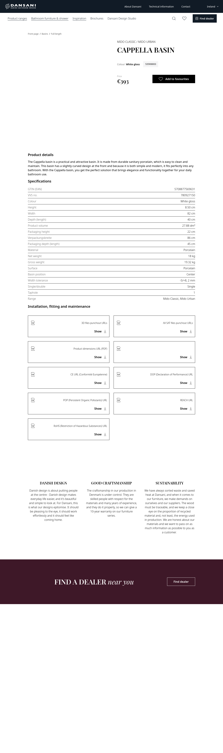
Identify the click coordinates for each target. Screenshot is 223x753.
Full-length (56, 33)
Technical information (161, 6)
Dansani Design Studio (121, 18)
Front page (33, 33)
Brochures (96, 18)
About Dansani (132, 6)
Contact (185, 6)
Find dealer (181, 582)
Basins (45, 33)
